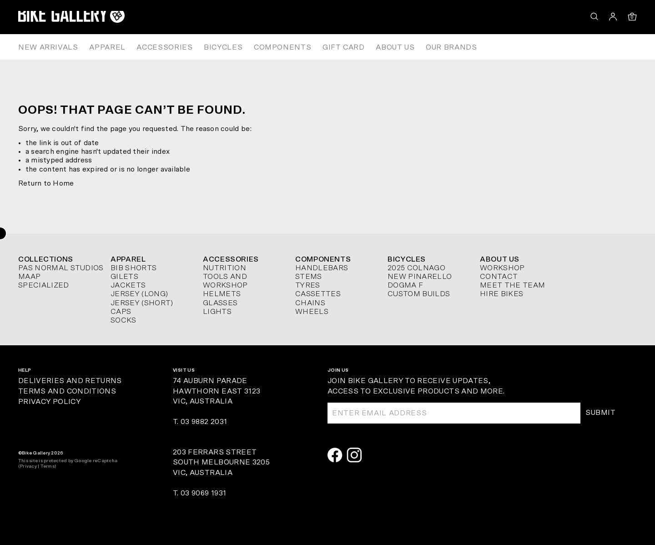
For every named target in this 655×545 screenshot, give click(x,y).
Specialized (43, 285)
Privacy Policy (49, 401)
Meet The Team (512, 285)
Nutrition (224, 268)
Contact (499, 276)
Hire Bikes (501, 294)
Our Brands (451, 47)
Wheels (311, 311)
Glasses (220, 303)
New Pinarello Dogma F (420, 281)
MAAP (29, 276)
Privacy (28, 466)
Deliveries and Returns (70, 380)
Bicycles (223, 47)
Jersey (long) (139, 294)
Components (282, 47)
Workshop (502, 268)
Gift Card (343, 47)
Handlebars (321, 268)
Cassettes (318, 294)
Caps (121, 311)
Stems (308, 276)
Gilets (124, 276)
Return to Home (46, 183)
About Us (395, 47)
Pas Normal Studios (61, 268)
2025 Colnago (416, 268)
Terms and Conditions (67, 391)
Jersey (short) (142, 303)
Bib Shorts (133, 268)
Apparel (107, 47)
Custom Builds (419, 294)
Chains (310, 303)
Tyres (307, 285)
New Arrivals (48, 47)
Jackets (128, 285)
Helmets (222, 294)
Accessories (164, 47)
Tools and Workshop (225, 281)
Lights (217, 311)
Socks (123, 320)
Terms (47, 466)
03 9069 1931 (203, 493)
